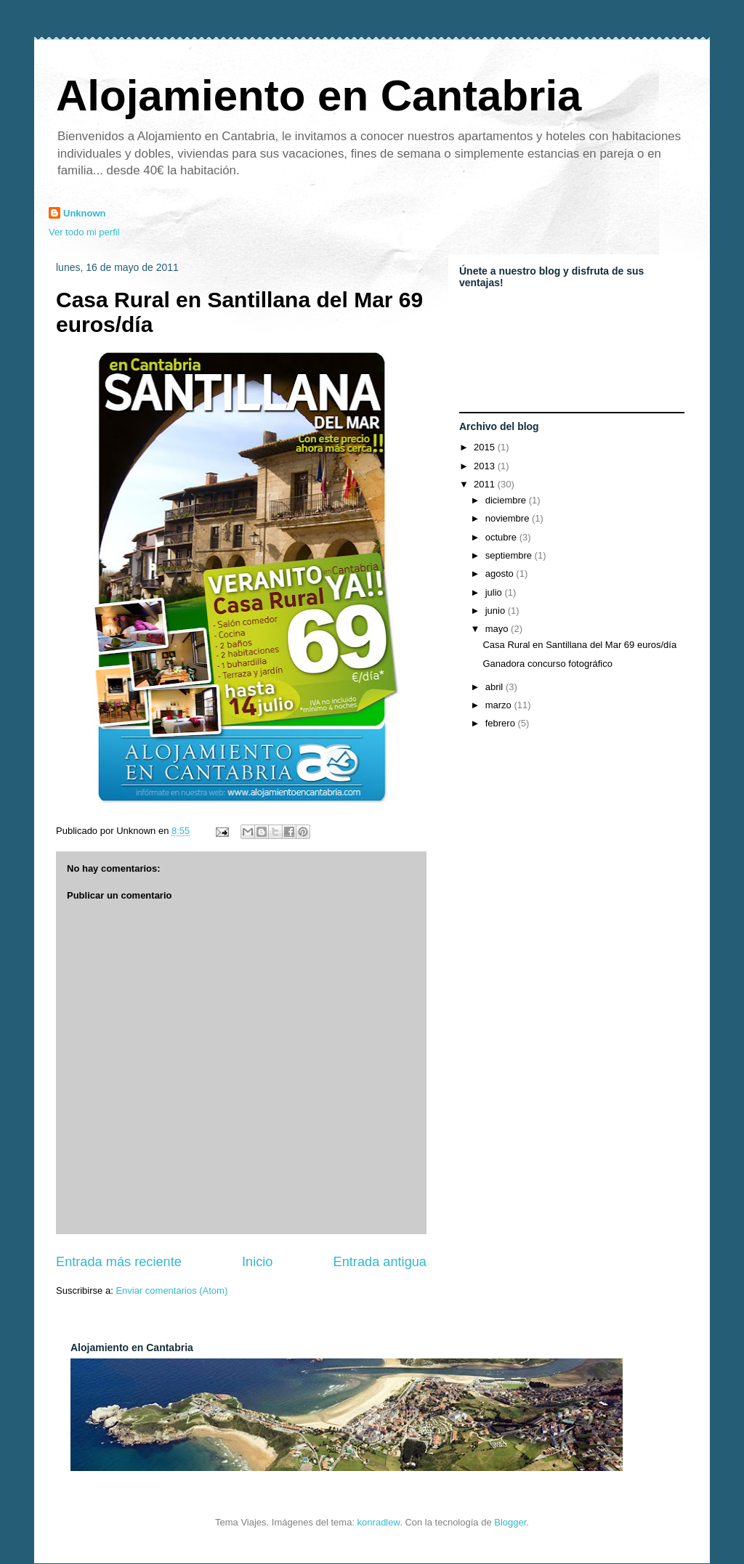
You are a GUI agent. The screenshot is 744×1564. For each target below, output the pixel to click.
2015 (486, 447)
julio (495, 592)
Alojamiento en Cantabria (318, 95)
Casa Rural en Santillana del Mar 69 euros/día (579, 644)
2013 (486, 466)
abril (495, 686)
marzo (499, 705)
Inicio (257, 1262)
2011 (486, 484)
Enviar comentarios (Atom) (171, 1290)
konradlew (378, 1522)
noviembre (508, 518)
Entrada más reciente (119, 1262)
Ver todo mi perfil (84, 232)
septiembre (510, 555)
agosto (501, 573)
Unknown (84, 213)
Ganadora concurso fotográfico (547, 663)
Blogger (510, 1522)
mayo (498, 628)
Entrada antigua (379, 1262)
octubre (502, 537)
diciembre (507, 500)
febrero (501, 723)
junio (496, 610)
